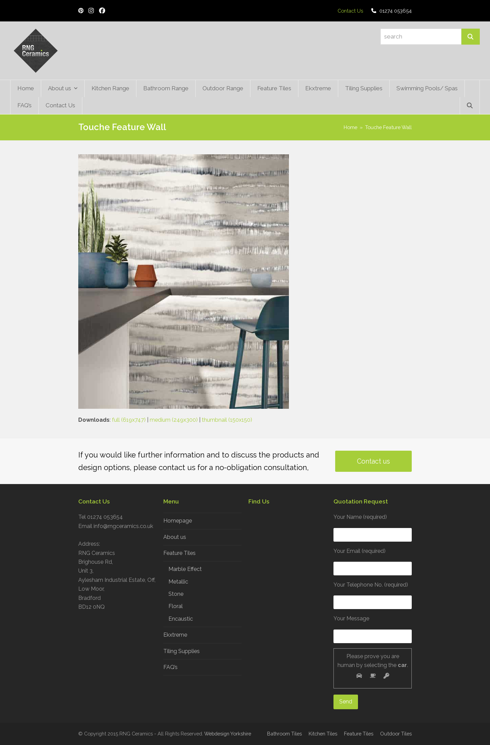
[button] (469, 105)
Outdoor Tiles (396, 733)
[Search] (470, 37)
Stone (175, 594)
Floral (175, 606)
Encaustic (180, 619)
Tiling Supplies (181, 651)
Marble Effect (185, 569)
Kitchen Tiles (323, 733)
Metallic (178, 581)
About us (174, 537)
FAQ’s (170, 667)
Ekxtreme (175, 635)
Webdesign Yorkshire (227, 733)
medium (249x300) (174, 420)
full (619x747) (129, 420)
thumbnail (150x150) (227, 420)
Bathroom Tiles (284, 733)
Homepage (177, 520)
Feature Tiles (179, 553)
